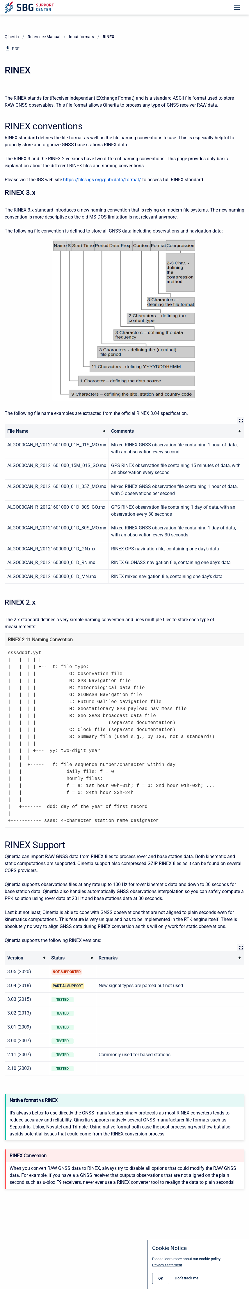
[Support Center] (29, 7)
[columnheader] (57, 431)
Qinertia (12, 36)
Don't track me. (187, 1278)
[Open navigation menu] (237, 7)
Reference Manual (44, 36)
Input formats (81, 36)
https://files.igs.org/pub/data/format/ (102, 179)
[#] (160, 1278)
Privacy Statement (167, 1265)
